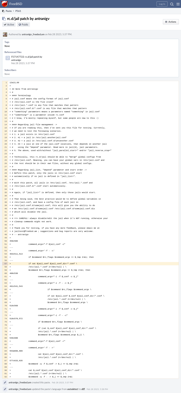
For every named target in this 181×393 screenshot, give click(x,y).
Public (25, 24)
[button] (178, 4)
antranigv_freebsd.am (33, 34)
